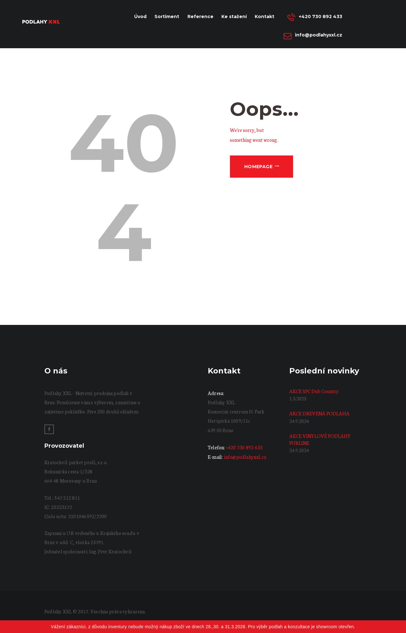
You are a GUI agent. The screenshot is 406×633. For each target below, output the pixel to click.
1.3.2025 (297, 398)
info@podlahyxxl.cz (245, 456)
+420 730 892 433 (244, 447)
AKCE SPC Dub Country (314, 391)
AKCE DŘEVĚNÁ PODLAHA (319, 413)
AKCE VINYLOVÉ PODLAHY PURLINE (320, 439)
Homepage (258, 166)
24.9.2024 (299, 421)
